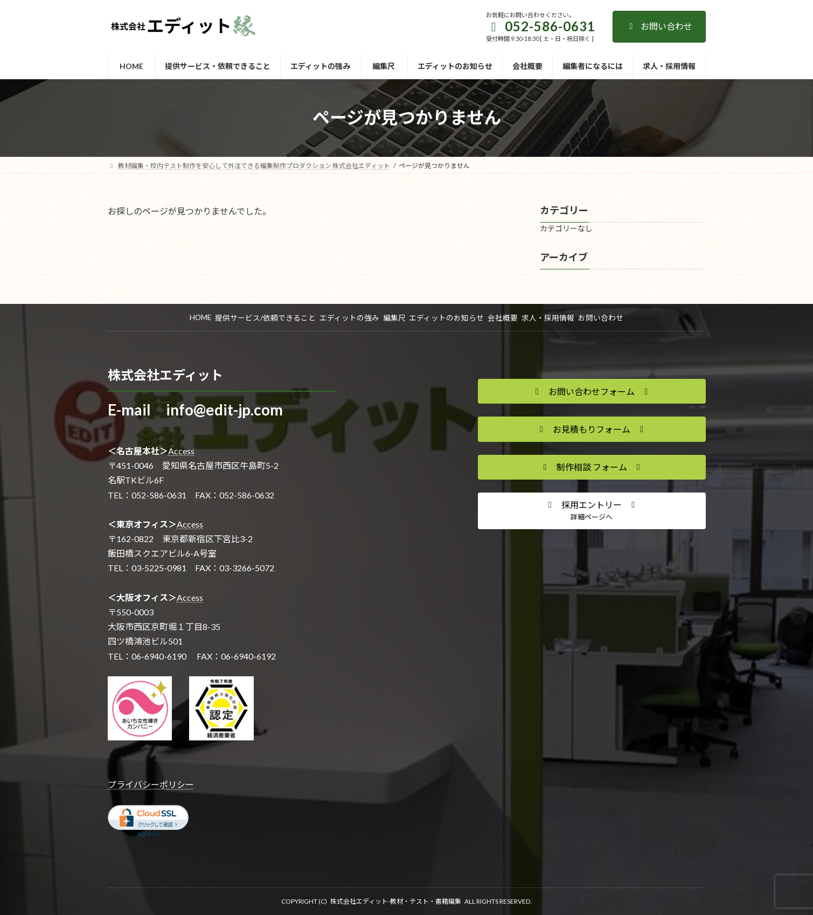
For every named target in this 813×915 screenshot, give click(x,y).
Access (181, 451)
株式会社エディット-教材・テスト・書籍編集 (395, 901)
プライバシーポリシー (151, 784)
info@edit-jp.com (224, 409)
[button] (592, 391)
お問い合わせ (659, 26)
